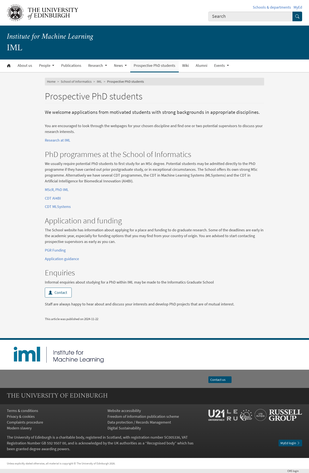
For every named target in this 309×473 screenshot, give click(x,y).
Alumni (201, 65)
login (294, 471)
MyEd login (290, 443)
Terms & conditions (22, 410)
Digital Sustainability (124, 428)
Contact (58, 292)
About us (25, 65)
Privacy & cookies (21, 416)
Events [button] (220, 65)
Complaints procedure (25, 422)
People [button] (45, 65)
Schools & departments (272, 7)
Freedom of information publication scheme (143, 416)
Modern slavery (19, 428)
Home (51, 81)
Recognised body (161, 443)
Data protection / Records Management (139, 422)
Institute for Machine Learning (50, 37)
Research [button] (96, 65)
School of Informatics (76, 81)
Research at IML (57, 140)
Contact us (220, 379)
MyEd (298, 7)
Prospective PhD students (154, 65)
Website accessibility (124, 410)
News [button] (119, 65)
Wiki (185, 65)
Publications (71, 65)
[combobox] (250, 16)
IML (99, 81)
